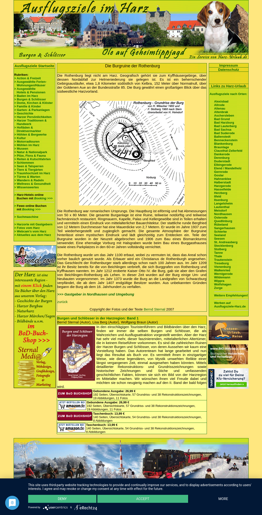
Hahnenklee (222, 179)
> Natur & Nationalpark (30, 152)
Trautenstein (223, 259)
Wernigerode (223, 274)
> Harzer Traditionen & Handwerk (30, 122)
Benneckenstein (226, 140)
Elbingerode (223, 165)
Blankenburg (223, 143)
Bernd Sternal (154, 309)
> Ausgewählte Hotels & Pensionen (30, 90)
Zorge (218, 288)
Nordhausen (223, 214)
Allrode (219, 105)
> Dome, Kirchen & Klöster (33, 103)
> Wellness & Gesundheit (32, 184)
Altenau (219, 108)
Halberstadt (222, 182)
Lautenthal (222, 207)
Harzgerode (222, 186)
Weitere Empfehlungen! (231, 295)
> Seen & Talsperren (28, 166)
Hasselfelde (222, 189)
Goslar (219, 175)
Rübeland (221, 224)
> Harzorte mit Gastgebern (33, 224)
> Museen (21, 148)
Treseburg (221, 263)
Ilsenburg (221, 200)
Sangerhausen (224, 228)
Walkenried (222, 270)
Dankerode (222, 154)
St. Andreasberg (226, 242)
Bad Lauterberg (225, 126)
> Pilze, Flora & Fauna (30, 155)
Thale (218, 256)
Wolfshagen (222, 284)
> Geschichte (23, 113)
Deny (62, 499)
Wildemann (222, 277)
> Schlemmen (24, 162)
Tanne (218, 252)
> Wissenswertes (26, 187)
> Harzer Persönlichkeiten (33, 117)
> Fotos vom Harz (27, 228)
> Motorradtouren (27, 141)
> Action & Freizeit (27, 78)
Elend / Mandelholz (228, 168)
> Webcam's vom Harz (30, 231)
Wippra (219, 281)
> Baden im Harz (26, 96)
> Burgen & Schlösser (30, 99)
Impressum (228, 65)
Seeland (220, 235)
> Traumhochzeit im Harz (32, 173)
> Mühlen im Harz (26, 145)
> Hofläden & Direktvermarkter (27, 129)
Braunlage (221, 147)
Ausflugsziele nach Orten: (228, 94)
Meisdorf (220, 210)
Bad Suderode (224, 133)
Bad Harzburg (224, 122)
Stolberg (220, 249)
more (223, 499)
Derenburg (222, 157)
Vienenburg (222, 267)
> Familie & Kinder (27, 106)
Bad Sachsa (223, 129)
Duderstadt (222, 161)
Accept (142, 499)
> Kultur (20, 138)
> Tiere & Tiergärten (28, 169)
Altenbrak (221, 112)
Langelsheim (223, 203)
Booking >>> (43, 198)
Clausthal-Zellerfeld (228, 150)
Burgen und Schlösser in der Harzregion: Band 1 (98, 318)
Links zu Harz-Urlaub (228, 86)
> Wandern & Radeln (29, 180)
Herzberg (220, 193)
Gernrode (221, 172)
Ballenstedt (222, 136)
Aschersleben (224, 115)
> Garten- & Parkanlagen (32, 110)
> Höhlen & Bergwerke (30, 134)
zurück (62, 302)
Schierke (220, 231)
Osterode (221, 217)
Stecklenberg (223, 245)
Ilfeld (217, 196)
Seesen (219, 238)
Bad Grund (222, 119)
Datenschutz (228, 70)
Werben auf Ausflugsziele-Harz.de (230, 304)
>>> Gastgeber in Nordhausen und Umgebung (95, 294)
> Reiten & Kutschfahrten (32, 159)
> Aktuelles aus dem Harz (33, 235)
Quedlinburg (223, 221)
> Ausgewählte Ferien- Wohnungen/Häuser (30, 83)
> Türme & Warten (27, 176)
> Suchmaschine (26, 217)
